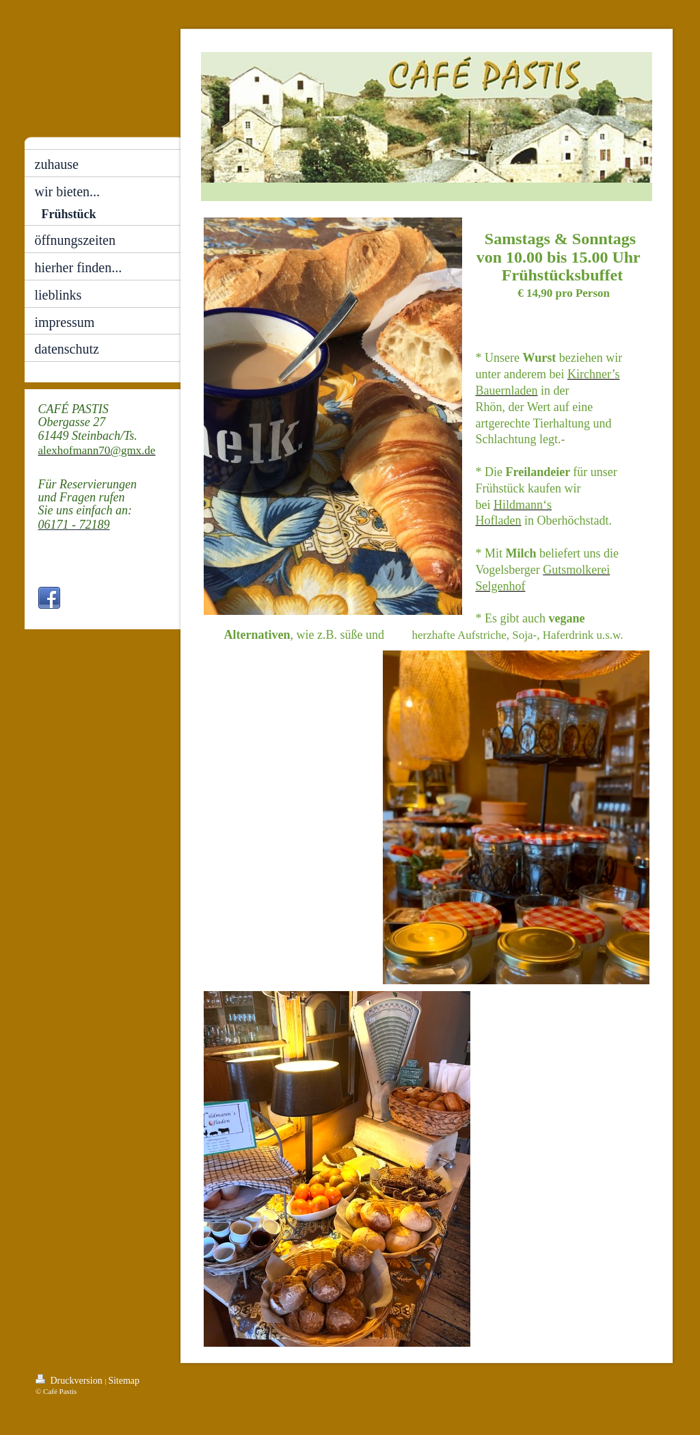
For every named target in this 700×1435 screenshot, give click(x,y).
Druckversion (70, 1380)
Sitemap (123, 1380)
